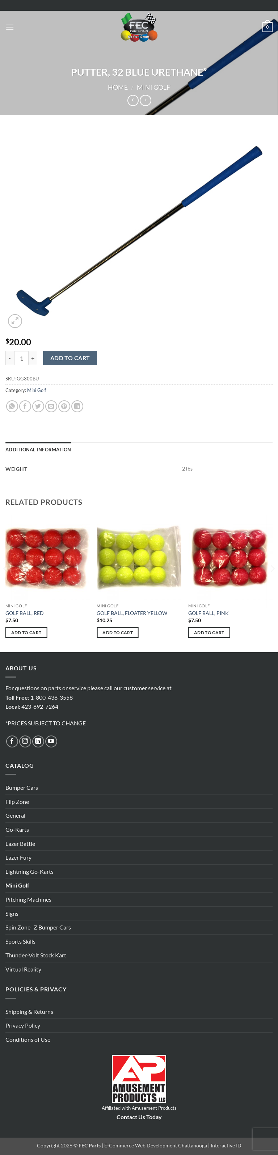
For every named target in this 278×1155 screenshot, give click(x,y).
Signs (11, 913)
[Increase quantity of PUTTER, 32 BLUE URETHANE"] (33, 358)
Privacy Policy (22, 1025)
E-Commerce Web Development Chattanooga (155, 1145)
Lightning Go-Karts (29, 871)
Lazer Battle (20, 843)
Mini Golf (153, 87)
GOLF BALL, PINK (208, 613)
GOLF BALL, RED (24, 613)
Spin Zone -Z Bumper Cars (38, 927)
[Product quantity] (21, 358)
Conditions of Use (27, 1039)
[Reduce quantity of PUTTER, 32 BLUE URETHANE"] (9, 358)
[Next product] (133, 100)
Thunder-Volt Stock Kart (35, 955)
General (15, 815)
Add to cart (70, 358)
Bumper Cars (21, 787)
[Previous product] (145, 100)
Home (118, 87)
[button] (9, 27)
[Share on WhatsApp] (12, 406)
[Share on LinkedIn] (77, 406)
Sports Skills (20, 941)
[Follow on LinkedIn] (38, 741)
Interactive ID (226, 1145)
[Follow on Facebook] (12, 741)
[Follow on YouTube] (51, 741)
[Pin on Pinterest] (64, 406)
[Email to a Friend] (51, 406)
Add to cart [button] (26, 632)
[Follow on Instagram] (25, 741)
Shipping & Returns (29, 1011)
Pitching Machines (28, 899)
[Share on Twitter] (38, 406)
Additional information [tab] (38, 449)
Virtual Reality (23, 969)
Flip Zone (17, 801)
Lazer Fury (18, 857)
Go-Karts (17, 829)
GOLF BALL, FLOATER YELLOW (132, 613)
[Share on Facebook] (25, 406)
